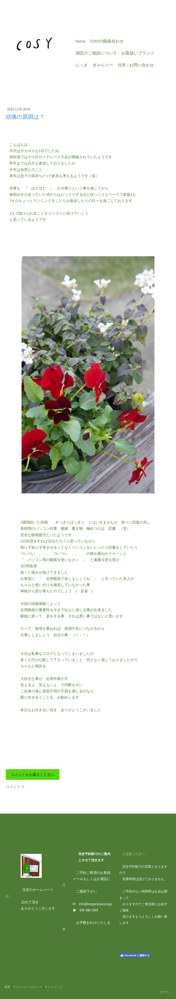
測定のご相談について (96, 53)
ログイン (165, 992)
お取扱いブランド (137, 53)
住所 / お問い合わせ (136, 65)
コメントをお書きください (33, 774)
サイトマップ (53, 987)
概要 (8, 987)
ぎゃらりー (103, 65)
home (80, 41)
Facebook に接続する (134, 955)
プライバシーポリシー (27, 987)
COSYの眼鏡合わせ (107, 41)
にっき (82, 65)
